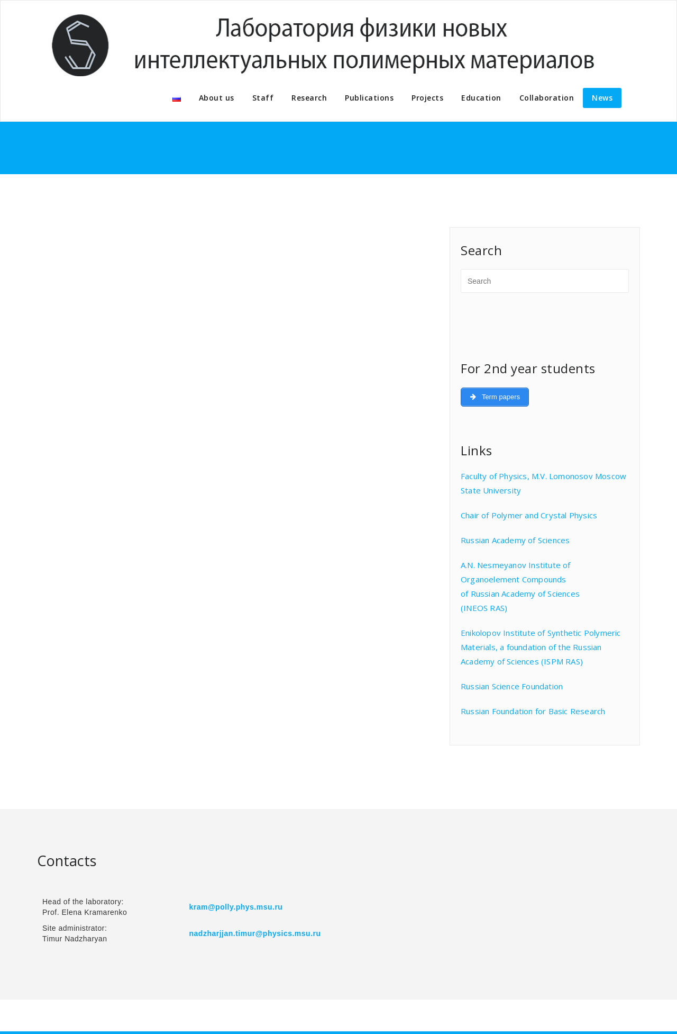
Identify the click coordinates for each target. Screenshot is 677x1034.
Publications (369, 98)
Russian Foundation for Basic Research (533, 711)
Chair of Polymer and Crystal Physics (529, 515)
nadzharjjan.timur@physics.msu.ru (255, 933)
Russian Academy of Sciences (515, 540)
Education (481, 98)
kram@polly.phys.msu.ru (236, 907)
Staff (263, 98)
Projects (427, 98)
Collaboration (546, 98)
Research (309, 98)
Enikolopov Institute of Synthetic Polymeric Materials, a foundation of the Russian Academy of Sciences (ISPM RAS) (541, 647)
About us (216, 98)
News (602, 98)
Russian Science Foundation (512, 686)
